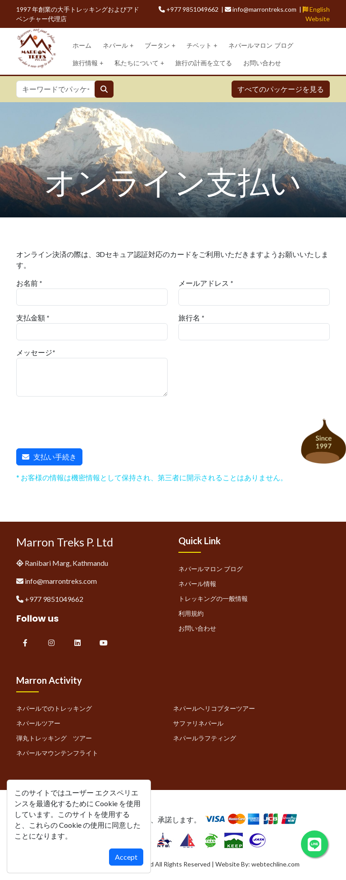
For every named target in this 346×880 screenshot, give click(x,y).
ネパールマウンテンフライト (57, 753)
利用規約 (191, 613)
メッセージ (34, 352)
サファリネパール (198, 723)
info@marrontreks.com (61, 581)
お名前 (27, 283)
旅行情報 (88, 63)
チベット (202, 46)
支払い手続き (49, 456)
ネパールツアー (38, 723)
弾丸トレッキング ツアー (54, 738)
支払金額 (30, 317)
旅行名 (189, 317)
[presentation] (84, 420)
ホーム (82, 45)
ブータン (160, 46)
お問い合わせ (262, 63)
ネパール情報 (197, 583)
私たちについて (139, 63)
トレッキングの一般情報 (213, 598)
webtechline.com (275, 864)
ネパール (118, 46)
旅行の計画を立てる (203, 63)
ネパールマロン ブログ (260, 45)
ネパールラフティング (204, 738)
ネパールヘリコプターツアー (214, 708)
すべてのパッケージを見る (280, 89)
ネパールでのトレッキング (54, 708)
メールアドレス (203, 283)
